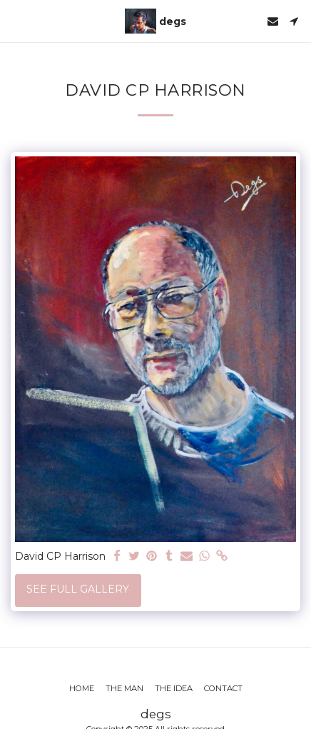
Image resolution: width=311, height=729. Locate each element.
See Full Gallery (77, 589)
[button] (16, 20)
